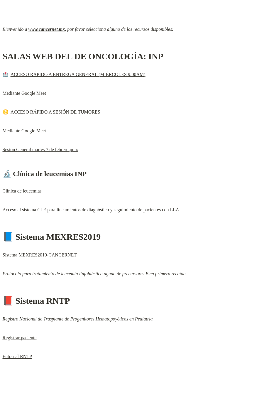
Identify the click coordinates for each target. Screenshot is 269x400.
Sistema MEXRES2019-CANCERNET (40, 254)
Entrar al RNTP (17, 356)
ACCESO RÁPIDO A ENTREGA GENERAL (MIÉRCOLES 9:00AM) (78, 74)
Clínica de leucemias (22, 190)
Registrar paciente (20, 337)
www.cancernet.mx (46, 29)
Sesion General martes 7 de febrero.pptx (40, 149)
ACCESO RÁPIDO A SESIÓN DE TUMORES (55, 111)
